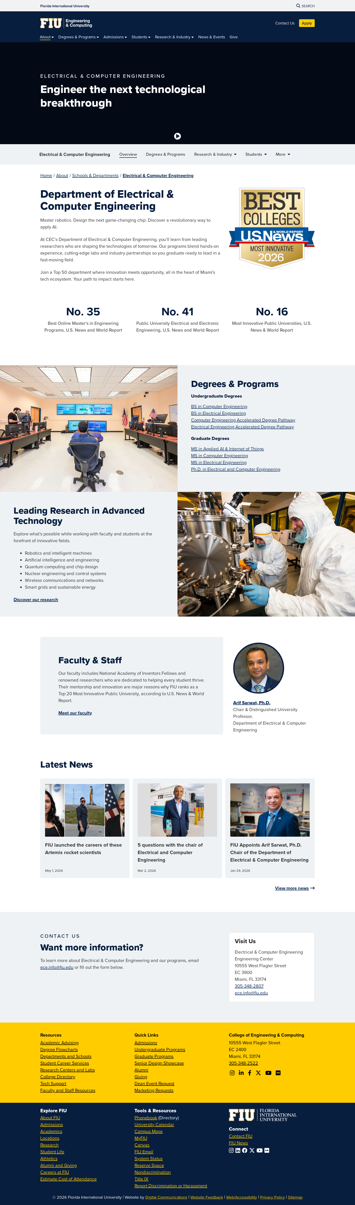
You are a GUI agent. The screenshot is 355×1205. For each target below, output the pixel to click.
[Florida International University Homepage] (64, 5)
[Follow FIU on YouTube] (260, 1150)
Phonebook (145, 1117)
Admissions (145, 1042)
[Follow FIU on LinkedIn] (238, 1150)
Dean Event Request (154, 1083)
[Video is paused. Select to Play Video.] (177, 136)
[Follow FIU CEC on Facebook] (250, 1073)
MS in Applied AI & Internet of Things (227, 448)
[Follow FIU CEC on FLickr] (279, 1073)
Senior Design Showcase (159, 1063)
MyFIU (140, 1138)
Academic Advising (59, 1042)
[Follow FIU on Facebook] (245, 1150)
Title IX (141, 1179)
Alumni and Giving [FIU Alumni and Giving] (58, 1165)
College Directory (57, 1076)
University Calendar (154, 1124)
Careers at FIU (54, 1172)
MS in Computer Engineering (219, 455)
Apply (307, 23)
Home (46, 175)
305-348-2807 (249, 986)
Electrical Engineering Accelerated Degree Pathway (242, 426)
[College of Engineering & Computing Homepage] (66, 23)
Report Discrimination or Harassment (170, 1185)
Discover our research (36, 599)
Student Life (52, 1151)
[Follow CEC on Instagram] (233, 1073)
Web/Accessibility (241, 1197)
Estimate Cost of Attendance (68, 1179)
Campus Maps (148, 1131)
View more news (292, 888)
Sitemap (295, 1197)
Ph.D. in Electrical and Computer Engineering (235, 469)
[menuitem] (47, 37)
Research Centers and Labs (67, 1070)
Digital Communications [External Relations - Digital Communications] (166, 1197)
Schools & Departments (95, 175)
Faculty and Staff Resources (67, 1090)
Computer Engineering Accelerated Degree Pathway (243, 420)
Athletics (49, 1158)
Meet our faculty (75, 712)
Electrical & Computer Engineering (74, 154)
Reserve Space (149, 1165)
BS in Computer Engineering (219, 406)
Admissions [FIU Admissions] (51, 1124)
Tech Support (53, 1083)
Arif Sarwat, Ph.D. (251, 702)
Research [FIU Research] (49, 1145)
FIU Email (143, 1151)
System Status (148, 1158)
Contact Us (285, 23)
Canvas (141, 1145)
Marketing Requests (153, 1090)
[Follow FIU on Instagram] (232, 1150)
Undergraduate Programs (159, 1049)
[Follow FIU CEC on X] (259, 1073)
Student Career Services (64, 1063)
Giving (140, 1076)
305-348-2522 (243, 1063)
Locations (49, 1138)
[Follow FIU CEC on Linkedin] (242, 1073)
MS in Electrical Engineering (219, 462)
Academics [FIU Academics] (51, 1131)
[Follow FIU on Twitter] (253, 1150)
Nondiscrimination (152, 1172)
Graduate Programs (153, 1056)
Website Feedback (206, 1197)
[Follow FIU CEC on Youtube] (269, 1073)
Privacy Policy (272, 1197)
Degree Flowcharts (59, 1049)
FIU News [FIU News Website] (238, 1142)
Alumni (141, 1070)
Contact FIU (240, 1136)
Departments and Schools (65, 1056)
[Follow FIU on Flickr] (267, 1150)
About (62, 175)
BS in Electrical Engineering (218, 413)
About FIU (50, 1117)
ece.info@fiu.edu (56, 967)
